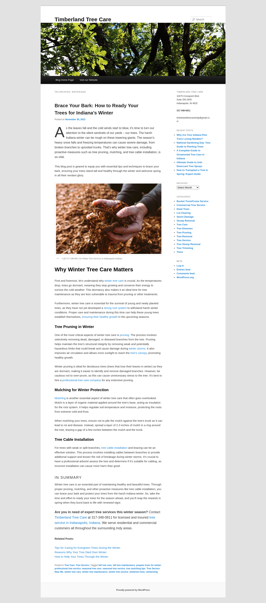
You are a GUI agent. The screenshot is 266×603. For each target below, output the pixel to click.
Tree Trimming (185, 248)
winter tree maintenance (94, 572)
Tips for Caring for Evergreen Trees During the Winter (87, 547)
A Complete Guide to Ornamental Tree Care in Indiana (190, 154)
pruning (124, 335)
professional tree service (68, 568)
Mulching (60, 398)
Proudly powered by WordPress (133, 590)
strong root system (115, 307)
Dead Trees (183, 209)
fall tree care (105, 565)
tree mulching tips (135, 568)
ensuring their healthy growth (100, 316)
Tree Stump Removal (189, 244)
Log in (180, 265)
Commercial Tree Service (191, 205)
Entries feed (183, 269)
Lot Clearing (184, 212)
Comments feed (186, 273)
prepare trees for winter (148, 565)
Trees (180, 252)
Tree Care (70, 565)
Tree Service (82, 565)
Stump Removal (186, 220)
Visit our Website (88, 80)
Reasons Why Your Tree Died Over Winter (81, 552)
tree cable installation (114, 447)
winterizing (152, 572)
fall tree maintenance (124, 565)
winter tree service (118, 572)
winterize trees (137, 572)
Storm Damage (185, 216)
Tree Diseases (185, 228)
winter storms (137, 348)
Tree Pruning (184, 232)
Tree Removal (184, 236)
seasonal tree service (114, 568)
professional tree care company (81, 380)
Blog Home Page (65, 80)
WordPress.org (185, 277)
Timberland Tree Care (83, 19)
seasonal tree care (91, 568)
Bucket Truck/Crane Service (193, 201)
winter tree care (113, 280)
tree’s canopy (139, 352)
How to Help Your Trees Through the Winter (81, 556)
